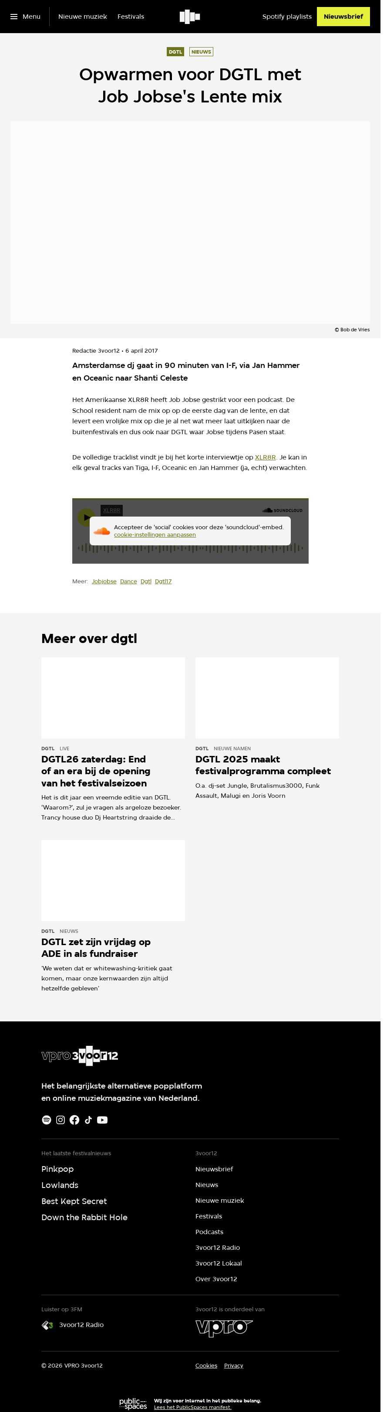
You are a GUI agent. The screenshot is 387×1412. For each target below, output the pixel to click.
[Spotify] (46, 1120)
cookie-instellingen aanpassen (155, 534)
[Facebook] (74, 1120)
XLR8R (265, 457)
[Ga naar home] (190, 16)
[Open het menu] (25, 16)
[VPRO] (224, 1328)
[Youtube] (102, 1120)
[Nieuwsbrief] (343, 16)
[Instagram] (60, 1120)
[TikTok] (88, 1120)
